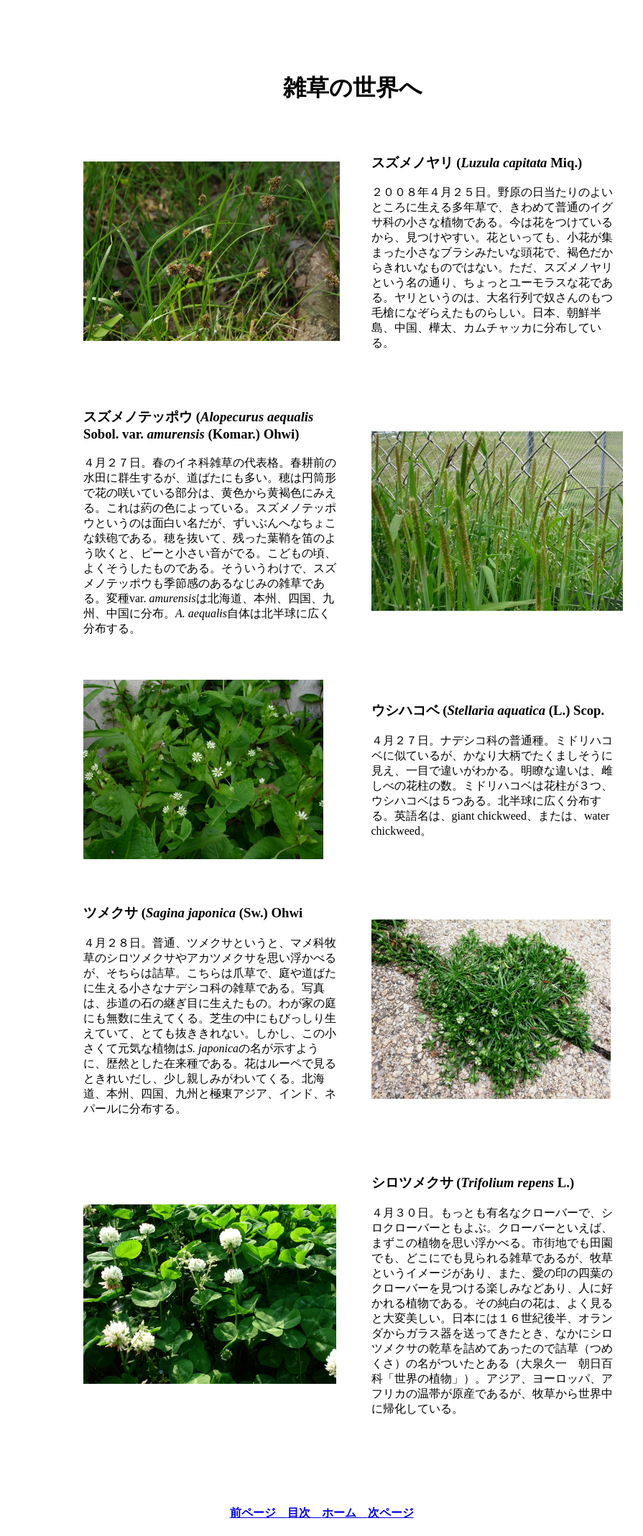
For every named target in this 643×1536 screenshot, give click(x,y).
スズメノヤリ (412, 162)
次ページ (391, 1513)
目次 (304, 1513)
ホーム (345, 1513)
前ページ (258, 1513)
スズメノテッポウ (138, 416)
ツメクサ (110, 912)
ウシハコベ (405, 710)
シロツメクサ (412, 1182)
